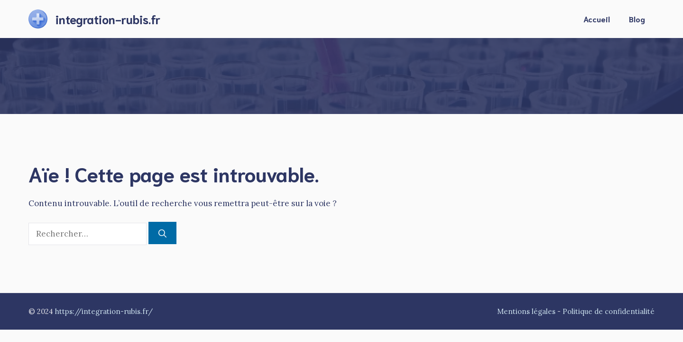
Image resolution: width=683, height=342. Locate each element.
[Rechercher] (162, 233)
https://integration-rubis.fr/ (104, 311)
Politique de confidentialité (609, 311)
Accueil (596, 19)
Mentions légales (526, 311)
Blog (637, 19)
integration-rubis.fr (107, 19)
